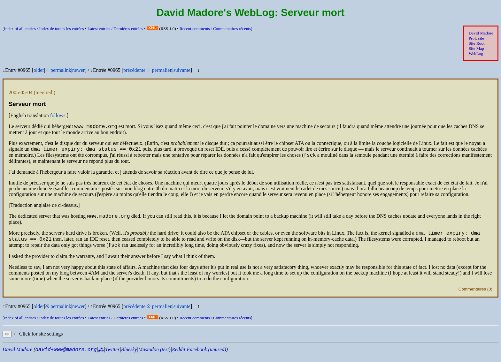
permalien (162, 70)
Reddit (178, 356)
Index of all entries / (44, 28)
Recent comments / (215, 28)
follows (58, 115)
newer (78, 70)
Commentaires (472, 295)
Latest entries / (115, 28)
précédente (134, 70)
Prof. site (476, 38)
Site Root (477, 43)
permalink (60, 70)
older (39, 70)
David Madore (481, 33)
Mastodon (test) (154, 356)
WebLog (476, 53)
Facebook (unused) (206, 356)
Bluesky (129, 356)
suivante (181, 70)
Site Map (476, 48)
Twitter (112, 356)
